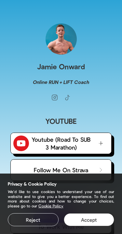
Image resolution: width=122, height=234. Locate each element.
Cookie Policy (50, 205)
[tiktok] (68, 97)
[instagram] (55, 97)
